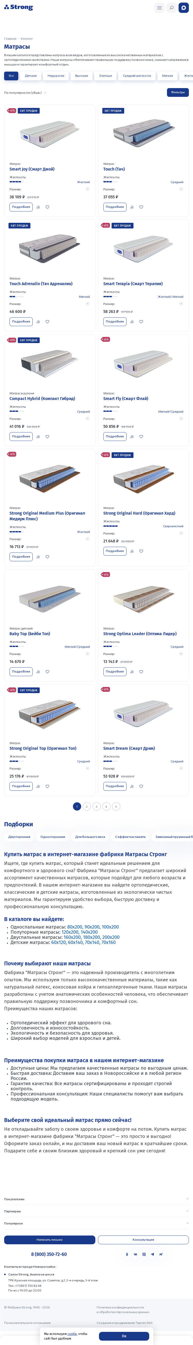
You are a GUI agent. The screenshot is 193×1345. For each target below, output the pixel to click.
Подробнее (21, 206)
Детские (31, 75)
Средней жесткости (137, 75)
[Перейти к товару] (49, 160)
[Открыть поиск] (159, 8)
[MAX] (144, 1254)
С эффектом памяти (130, 836)
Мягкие (167, 75)
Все (11, 75)
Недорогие (56, 75)
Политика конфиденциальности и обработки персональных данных (123, 1309)
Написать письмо (50, 1239)
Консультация (143, 1239)
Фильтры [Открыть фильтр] (178, 92)
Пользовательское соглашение (27, 1322)
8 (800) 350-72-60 (49, 1254)
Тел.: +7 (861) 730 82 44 (24, 1285)
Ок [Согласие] (124, 1336)
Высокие (81, 75)
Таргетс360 (144, 1322)
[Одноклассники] (127, 1254)
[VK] (135, 1254)
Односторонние (52, 836)
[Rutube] (161, 1254)
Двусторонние (19, 836)
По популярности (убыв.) (23, 92)
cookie (72, 1334)
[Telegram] (152, 1254)
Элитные (105, 75)
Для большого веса (90, 836)
